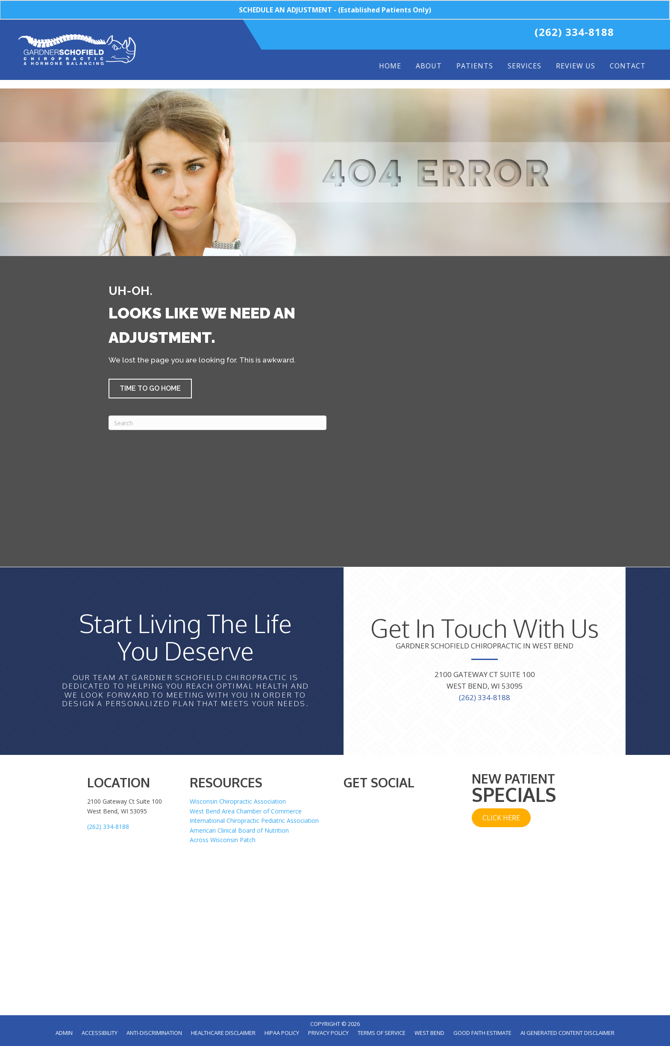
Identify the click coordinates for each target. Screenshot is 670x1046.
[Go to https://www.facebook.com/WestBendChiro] (418, 34)
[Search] (217, 422)
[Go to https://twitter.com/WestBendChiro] (436, 34)
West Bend (429, 1033)
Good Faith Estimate (482, 1033)
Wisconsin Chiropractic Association (238, 801)
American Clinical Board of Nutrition (239, 830)
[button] (150, 388)
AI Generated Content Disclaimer (567, 1033)
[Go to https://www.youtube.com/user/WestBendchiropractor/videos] (454, 34)
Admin (64, 1033)
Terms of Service (382, 1033)
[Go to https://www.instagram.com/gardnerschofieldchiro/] (472, 34)
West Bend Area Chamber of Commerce (246, 811)
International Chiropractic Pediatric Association (254, 820)
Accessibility (100, 1033)
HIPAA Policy (281, 1033)
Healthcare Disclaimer (223, 1033)
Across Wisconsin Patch (223, 840)
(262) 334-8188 (574, 32)
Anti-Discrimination (154, 1033)
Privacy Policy (328, 1033)
